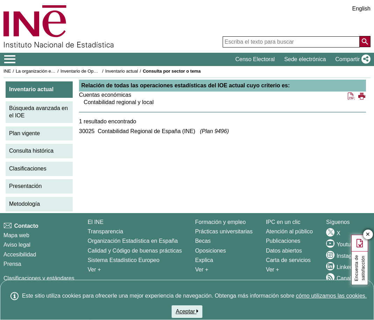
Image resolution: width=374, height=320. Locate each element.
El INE (95, 222)
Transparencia (105, 231)
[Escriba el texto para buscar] (291, 42)
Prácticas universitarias (224, 231)
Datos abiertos (284, 251)
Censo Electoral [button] (255, 59)
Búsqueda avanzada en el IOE (38, 111)
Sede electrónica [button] (305, 59)
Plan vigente (24, 133)
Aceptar (187, 311)
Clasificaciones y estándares (38, 278)
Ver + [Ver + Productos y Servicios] (272, 269)
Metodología (24, 204)
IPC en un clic (283, 222)
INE (7, 71)
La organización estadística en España (54, 71)
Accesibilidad (19, 254)
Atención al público (289, 231)
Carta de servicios (288, 260)
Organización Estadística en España (133, 241)
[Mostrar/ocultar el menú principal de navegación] (9, 59)
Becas (202, 241)
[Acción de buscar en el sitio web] (365, 41)
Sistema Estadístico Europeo (123, 260)
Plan (214, 131)
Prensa (12, 264)
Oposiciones (210, 251)
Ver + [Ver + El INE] (94, 269)
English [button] (361, 9)
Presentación (25, 186)
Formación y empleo (220, 222)
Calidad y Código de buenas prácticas (135, 251)
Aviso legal (16, 245)
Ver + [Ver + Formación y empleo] (201, 269)
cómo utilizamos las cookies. (331, 296)
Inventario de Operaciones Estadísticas (99, 71)
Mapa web (16, 235)
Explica (204, 260)
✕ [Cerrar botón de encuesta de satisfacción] (368, 234)
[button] (351, 59)
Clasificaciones (27, 169)
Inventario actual (121, 71)
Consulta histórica (31, 151)
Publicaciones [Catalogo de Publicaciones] (283, 241)
